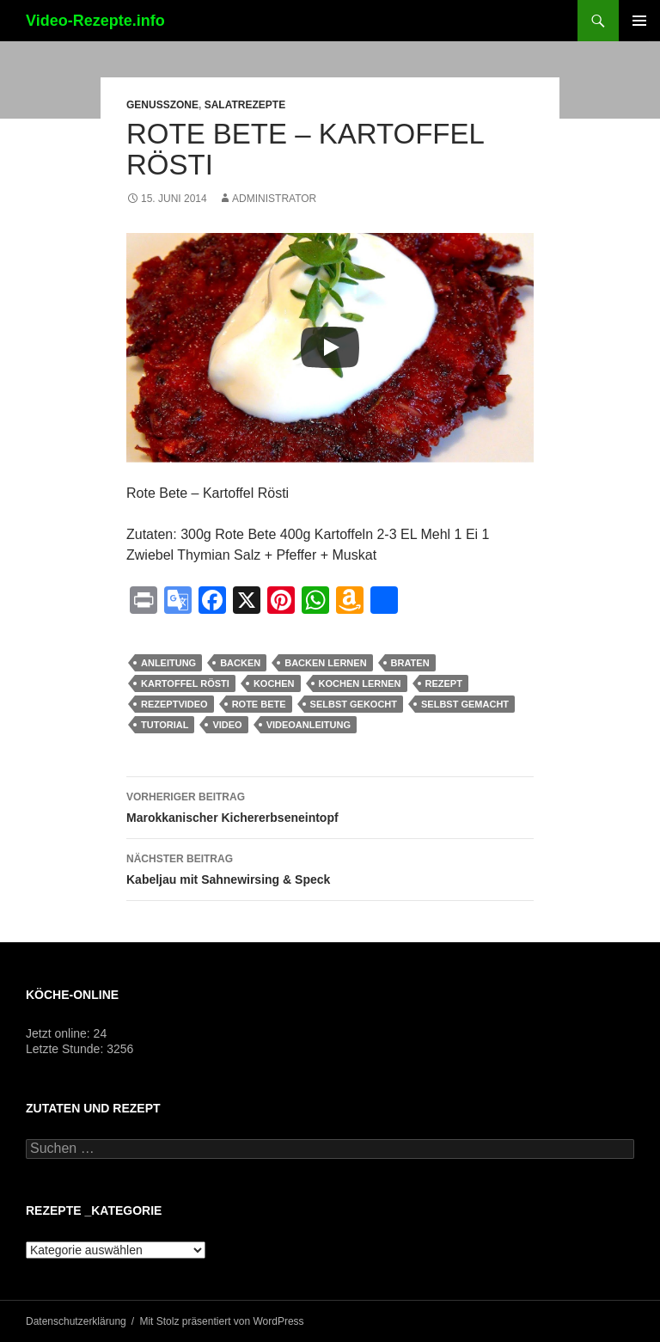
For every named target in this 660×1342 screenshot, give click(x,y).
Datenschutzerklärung (76, 1321)
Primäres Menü (639, 20)
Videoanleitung (308, 725)
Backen (240, 663)
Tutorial (164, 725)
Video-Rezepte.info (95, 20)
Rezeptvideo (174, 704)
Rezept (443, 683)
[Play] (330, 347)
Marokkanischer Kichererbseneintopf (330, 805)
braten (410, 663)
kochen (274, 683)
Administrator (274, 199)
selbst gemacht (465, 704)
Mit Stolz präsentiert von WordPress (221, 1321)
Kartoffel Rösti (185, 683)
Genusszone (162, 105)
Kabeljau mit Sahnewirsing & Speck (330, 867)
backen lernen (325, 663)
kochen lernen (360, 683)
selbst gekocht (353, 704)
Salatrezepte (245, 105)
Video (226, 725)
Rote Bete (259, 704)
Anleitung (168, 663)
